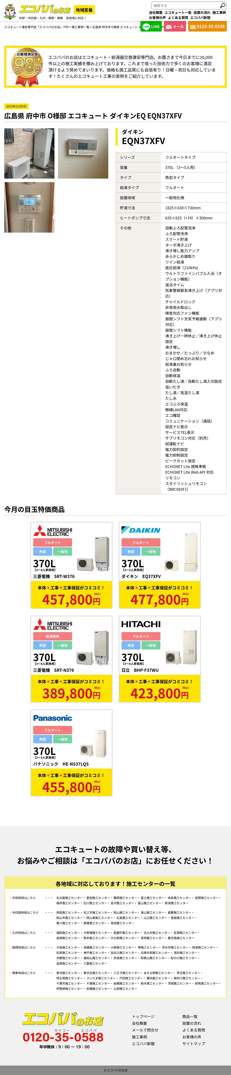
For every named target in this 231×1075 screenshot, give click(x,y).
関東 (60, 18)
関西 (51, 18)
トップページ (143, 1016)
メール (175, 26)
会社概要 (155, 12)
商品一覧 (190, 1016)
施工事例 (219, 12)
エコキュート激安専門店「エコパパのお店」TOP (36, 27)
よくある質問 (178, 17)
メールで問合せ (145, 1030)
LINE (151, 27)
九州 (42, 18)
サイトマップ (193, 1043)
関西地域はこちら (24, 947)
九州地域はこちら (24, 933)
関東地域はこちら (24, 973)
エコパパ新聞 (200, 17)
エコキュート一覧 (178, 12)
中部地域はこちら (24, 898)
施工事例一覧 (80, 27)
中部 (22, 18)
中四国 (32, 18)
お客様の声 (157, 17)
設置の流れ (202, 12)
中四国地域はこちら (25, 912)
